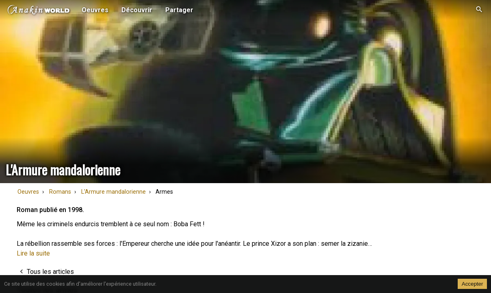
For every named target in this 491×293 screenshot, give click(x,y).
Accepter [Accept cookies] (472, 284)
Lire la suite (33, 253)
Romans (60, 191)
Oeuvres (28, 191)
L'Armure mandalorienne (113, 191)
